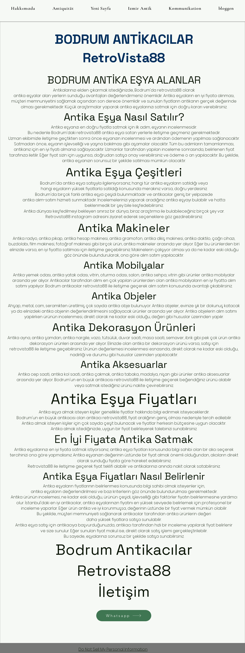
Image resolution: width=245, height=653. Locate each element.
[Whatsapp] (123, 615)
